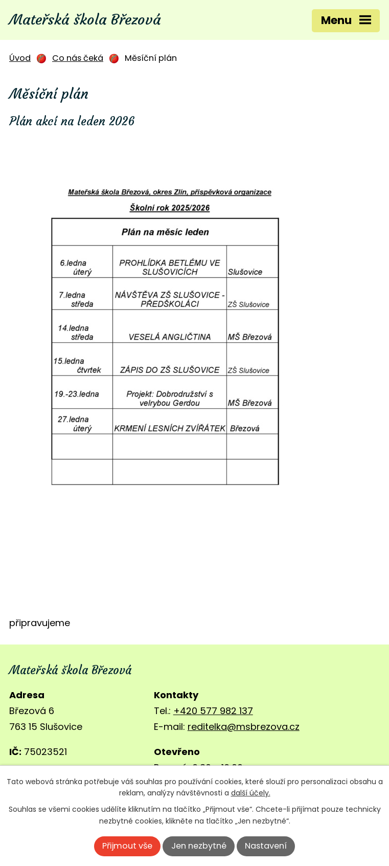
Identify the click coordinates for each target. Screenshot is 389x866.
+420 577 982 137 (213, 710)
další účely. (250, 793)
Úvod (20, 58)
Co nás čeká (77, 58)
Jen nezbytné (198, 846)
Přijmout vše (127, 846)
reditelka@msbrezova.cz (244, 726)
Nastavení (266, 846)
